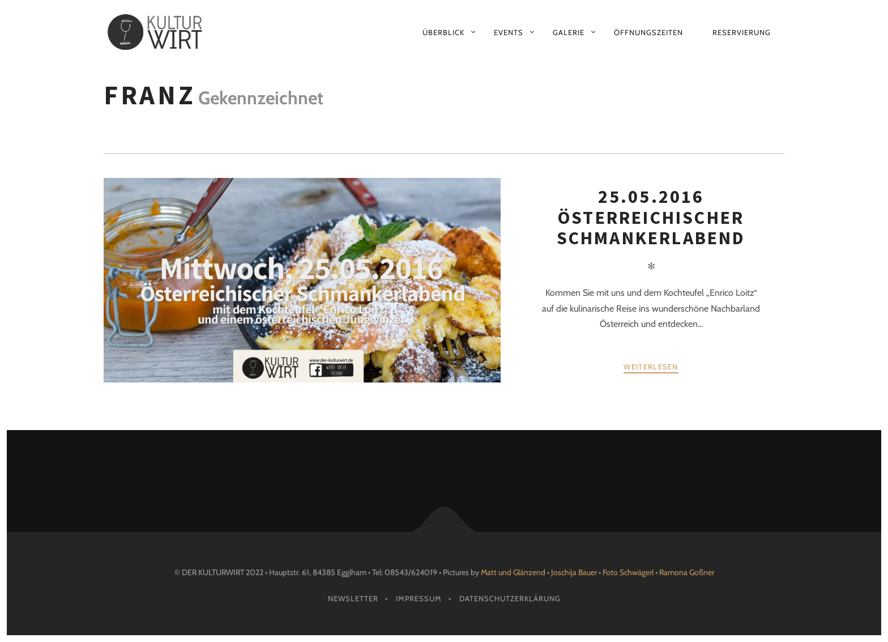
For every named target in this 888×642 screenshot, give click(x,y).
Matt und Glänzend (513, 572)
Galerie (568, 32)
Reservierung (741, 32)
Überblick (443, 32)
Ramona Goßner (686, 572)
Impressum (419, 598)
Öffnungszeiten (648, 32)
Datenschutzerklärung (510, 598)
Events (508, 32)
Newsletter (353, 598)
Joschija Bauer (575, 572)
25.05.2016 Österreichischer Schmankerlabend (651, 217)
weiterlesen (651, 366)
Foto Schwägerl (628, 572)
